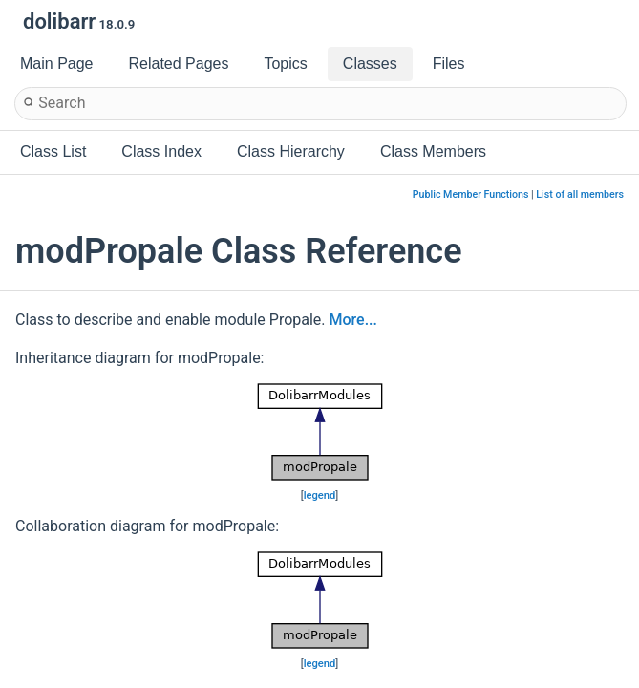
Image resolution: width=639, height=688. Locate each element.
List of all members (580, 194)
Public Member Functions (471, 194)
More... (353, 320)
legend (320, 495)
